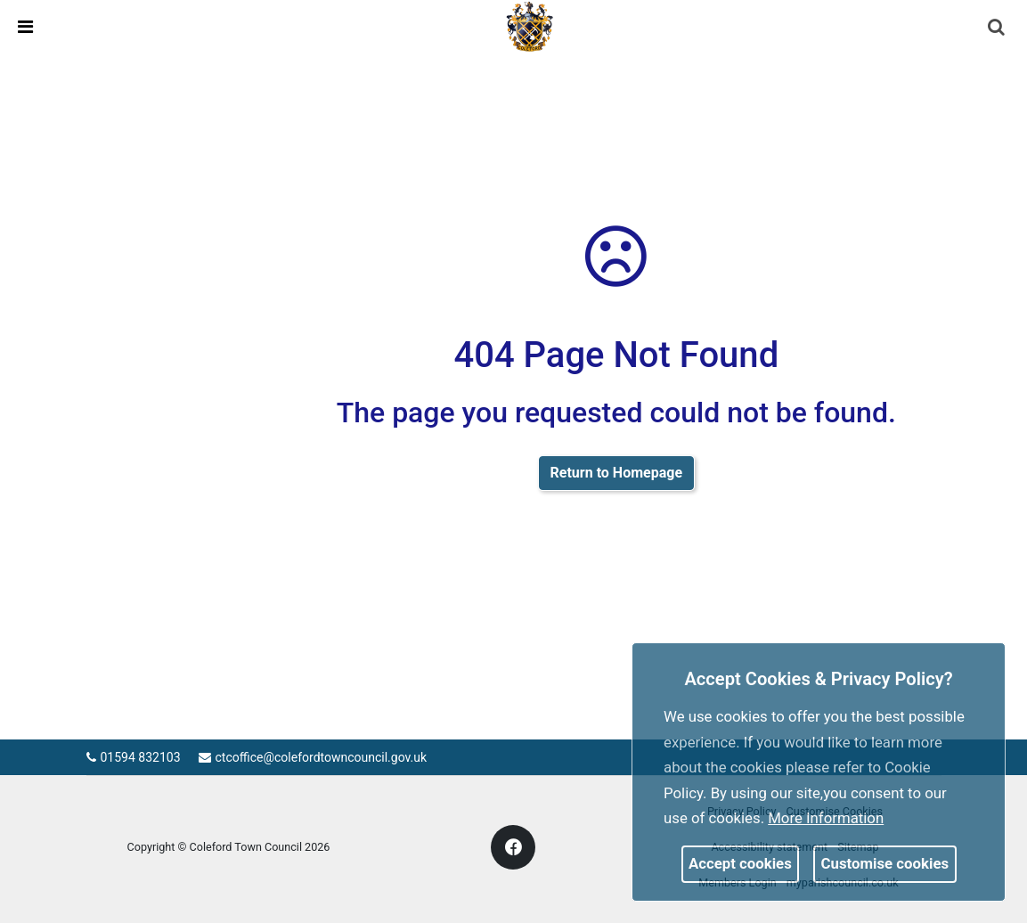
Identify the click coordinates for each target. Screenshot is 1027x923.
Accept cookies (740, 863)
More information (826, 818)
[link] (530, 26)
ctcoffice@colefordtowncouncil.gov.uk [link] (313, 757)
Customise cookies (885, 863)
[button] (997, 28)
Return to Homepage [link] (616, 472)
